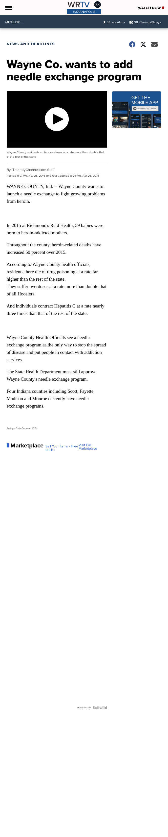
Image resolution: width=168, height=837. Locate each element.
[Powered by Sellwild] (100, 707)
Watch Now (151, 8)
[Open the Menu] (8, 7)
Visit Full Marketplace (88, 447)
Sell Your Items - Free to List (61, 448)
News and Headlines (31, 44)
